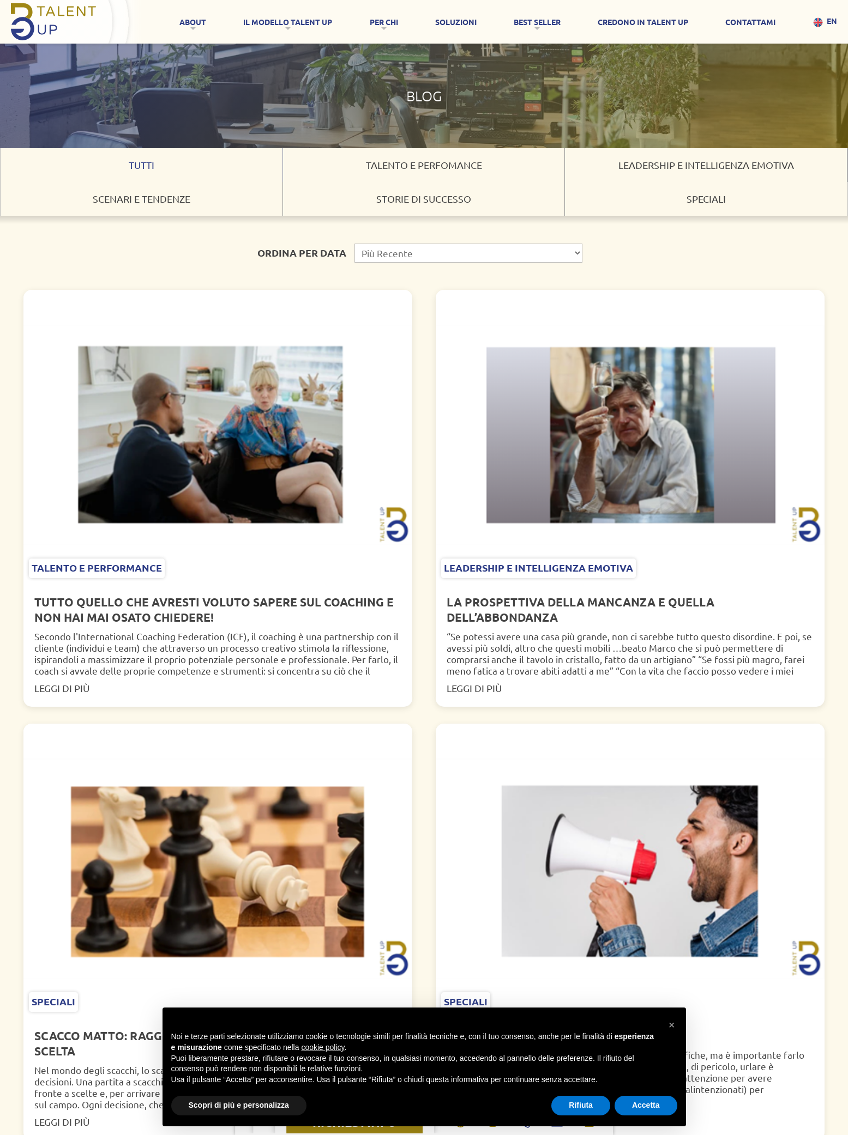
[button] (672, 1018)
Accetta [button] (646, 1105)
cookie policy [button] (322, 1047)
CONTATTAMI (750, 22)
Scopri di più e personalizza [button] (239, 1105)
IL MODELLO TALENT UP (287, 22)
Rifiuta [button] (581, 1105)
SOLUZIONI (456, 22)
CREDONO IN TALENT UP (643, 22)
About (192, 22)
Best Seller (537, 22)
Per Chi (384, 22)
